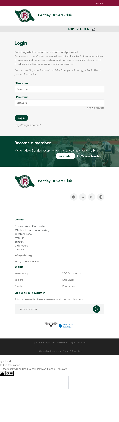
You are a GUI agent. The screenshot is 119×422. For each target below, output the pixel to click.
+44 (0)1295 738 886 (27, 261)
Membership (22, 273)
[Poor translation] (9, 373)
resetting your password (62, 64)
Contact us (68, 286)
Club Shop (68, 279)
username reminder (74, 60)
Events (18, 286)
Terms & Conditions (72, 351)
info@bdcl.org (23, 255)
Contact (100, 3)
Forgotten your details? (28, 125)
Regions (19, 279)
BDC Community (71, 273)
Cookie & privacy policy (50, 351)
